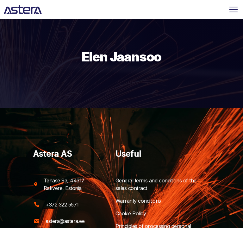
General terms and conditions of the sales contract (162, 184)
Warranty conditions (144, 201)
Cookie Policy (136, 213)
